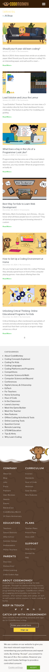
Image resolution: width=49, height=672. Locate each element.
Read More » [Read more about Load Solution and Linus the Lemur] (7, 117)
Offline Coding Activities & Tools (19, 417)
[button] (44, 4)
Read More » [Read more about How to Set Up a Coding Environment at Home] (7, 279)
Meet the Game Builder (15, 408)
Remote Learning (13, 427)
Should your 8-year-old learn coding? (21, 48)
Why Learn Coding (13, 437)
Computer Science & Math (17, 375)
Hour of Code (11, 398)
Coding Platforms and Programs (19, 369)
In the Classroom (12, 401)
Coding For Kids (12, 362)
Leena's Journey (12, 404)
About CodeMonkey (14, 356)
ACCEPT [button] (33, 667)
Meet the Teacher (13, 411)
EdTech (8, 388)
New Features (11, 414)
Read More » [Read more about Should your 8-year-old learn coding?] (7, 65)
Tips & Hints (10, 434)
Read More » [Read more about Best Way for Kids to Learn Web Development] (7, 226)
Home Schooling (12, 395)
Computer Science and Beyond (19, 378)
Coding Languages (13, 365)
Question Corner (12, 424)
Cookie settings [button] (15, 667)
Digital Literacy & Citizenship (18, 385)
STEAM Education (13, 430)
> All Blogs (8, 15)
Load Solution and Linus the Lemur (20, 97)
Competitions (11, 372)
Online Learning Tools (15, 421)
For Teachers (10, 391)
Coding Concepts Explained (17, 359)
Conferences (11, 382)
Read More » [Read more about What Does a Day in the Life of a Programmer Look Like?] (7, 172)
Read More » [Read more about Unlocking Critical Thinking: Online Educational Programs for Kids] (7, 333)
